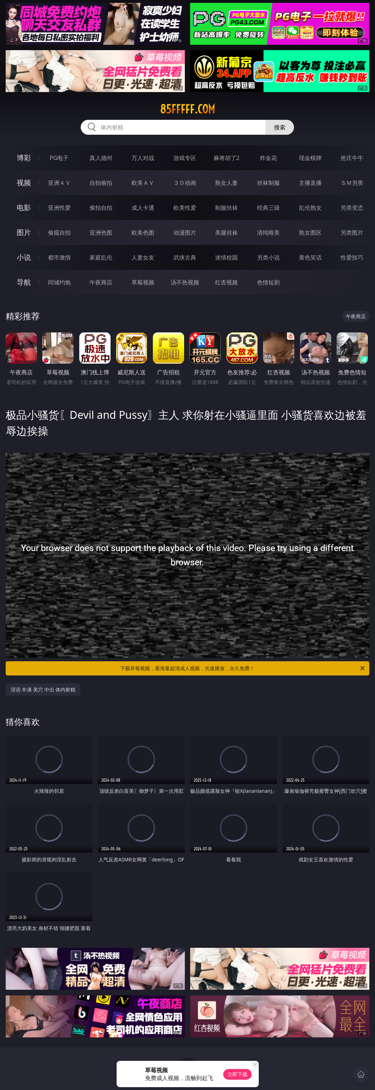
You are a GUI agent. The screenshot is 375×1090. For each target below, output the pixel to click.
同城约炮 (59, 282)
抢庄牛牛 (352, 158)
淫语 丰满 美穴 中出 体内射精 (43, 689)
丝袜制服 (268, 183)
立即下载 (237, 1074)
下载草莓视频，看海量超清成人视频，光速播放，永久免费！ (243, 668)
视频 (24, 182)
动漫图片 (184, 232)
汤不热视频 (185, 282)
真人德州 (101, 158)
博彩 (24, 157)
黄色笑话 (310, 257)
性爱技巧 (352, 257)
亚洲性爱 (59, 208)
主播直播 (310, 183)
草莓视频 (143, 282)
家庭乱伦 (101, 257)
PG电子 (59, 158)
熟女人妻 (226, 183)
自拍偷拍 (101, 183)
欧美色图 (143, 232)
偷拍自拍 (101, 208)
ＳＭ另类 (352, 183)
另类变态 (352, 208)
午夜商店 (101, 282)
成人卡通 (143, 208)
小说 (24, 257)
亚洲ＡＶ (59, 183)
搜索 (279, 127)
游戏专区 (184, 158)
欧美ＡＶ (143, 183)
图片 (24, 232)
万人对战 (143, 158)
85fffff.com (187, 109)
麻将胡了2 (227, 158)
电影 (24, 207)
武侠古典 (184, 257)
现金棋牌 (310, 158)
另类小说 (268, 257)
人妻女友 (143, 257)
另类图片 (352, 232)
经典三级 (268, 208)
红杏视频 (226, 282)
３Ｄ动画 (184, 183)
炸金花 (268, 158)
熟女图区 (310, 232)
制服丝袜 (226, 208)
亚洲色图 (101, 232)
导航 (24, 282)
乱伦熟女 (310, 208)
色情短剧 (268, 282)
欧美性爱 (184, 208)
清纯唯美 (268, 232)
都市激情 (59, 257)
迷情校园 (226, 257)
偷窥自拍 (59, 232)
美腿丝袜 (226, 232)
